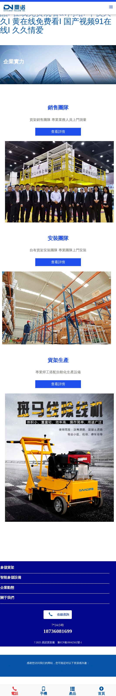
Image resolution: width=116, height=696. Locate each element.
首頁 (101, 690)
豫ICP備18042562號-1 (69, 642)
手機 (43, 690)
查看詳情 (58, 131)
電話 (14, 690)
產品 (72, 690)
